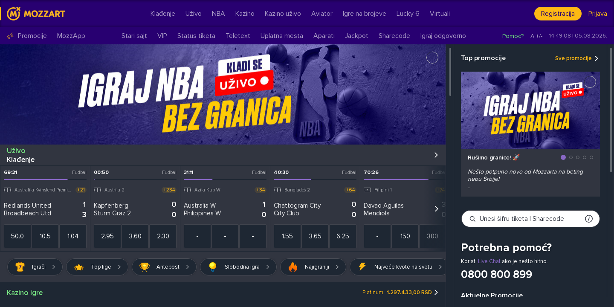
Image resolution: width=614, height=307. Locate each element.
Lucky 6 (408, 13)
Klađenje (163, 13)
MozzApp (71, 36)
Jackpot (356, 36)
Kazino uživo (283, 13)
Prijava (597, 13)
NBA (218, 13)
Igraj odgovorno (443, 36)
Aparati (324, 36)
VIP (162, 36)
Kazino (245, 13)
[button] (563, 157)
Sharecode (394, 36)
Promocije (27, 36)
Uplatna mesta (282, 36)
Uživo (193, 13)
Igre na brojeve (364, 13)
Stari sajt (134, 36)
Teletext (238, 36)
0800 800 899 (496, 274)
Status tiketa (196, 36)
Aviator (322, 13)
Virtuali (440, 13)
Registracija (558, 13)
